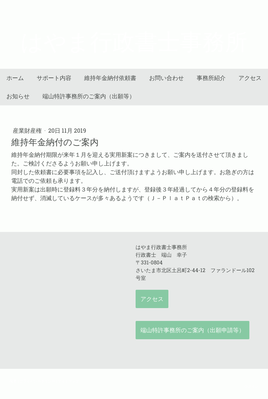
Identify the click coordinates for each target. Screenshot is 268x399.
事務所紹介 (211, 78)
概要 (13, 380)
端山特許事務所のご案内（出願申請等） (192, 330)
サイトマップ (68, 380)
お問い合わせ (166, 78)
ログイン (251, 386)
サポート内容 (54, 78)
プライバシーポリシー (37, 380)
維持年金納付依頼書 (110, 78)
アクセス (250, 78)
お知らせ (18, 96)
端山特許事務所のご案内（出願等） (88, 96)
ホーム (15, 78)
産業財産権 (28, 130)
